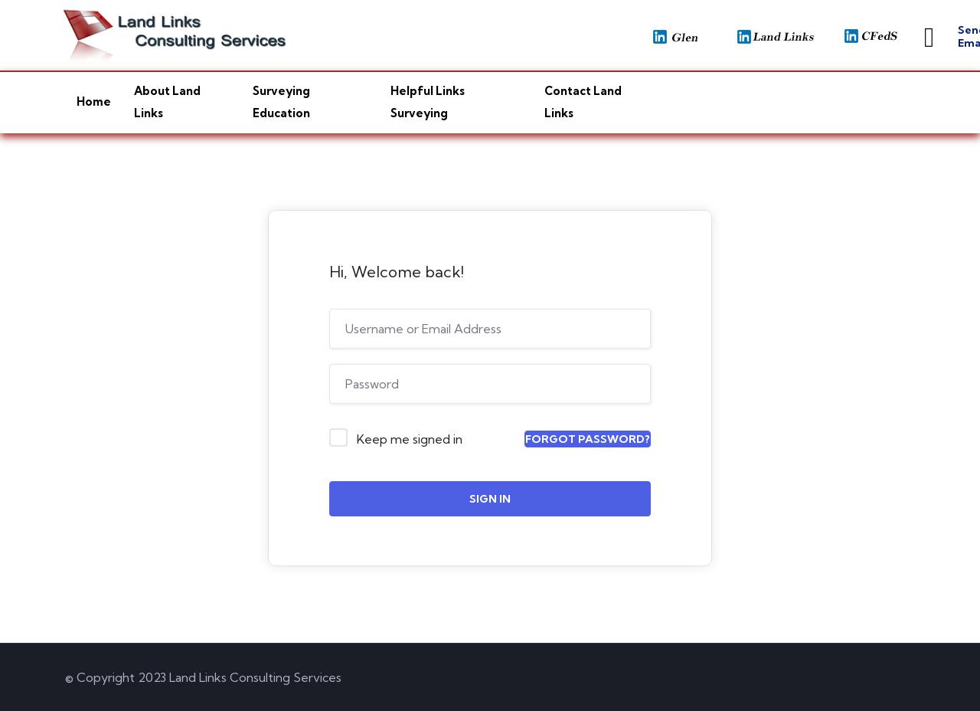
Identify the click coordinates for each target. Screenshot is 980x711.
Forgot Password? (587, 439)
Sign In (490, 499)
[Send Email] (928, 37)
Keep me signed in (409, 439)
